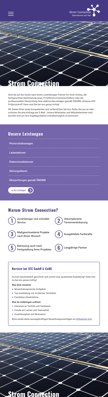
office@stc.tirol (84, 319)
